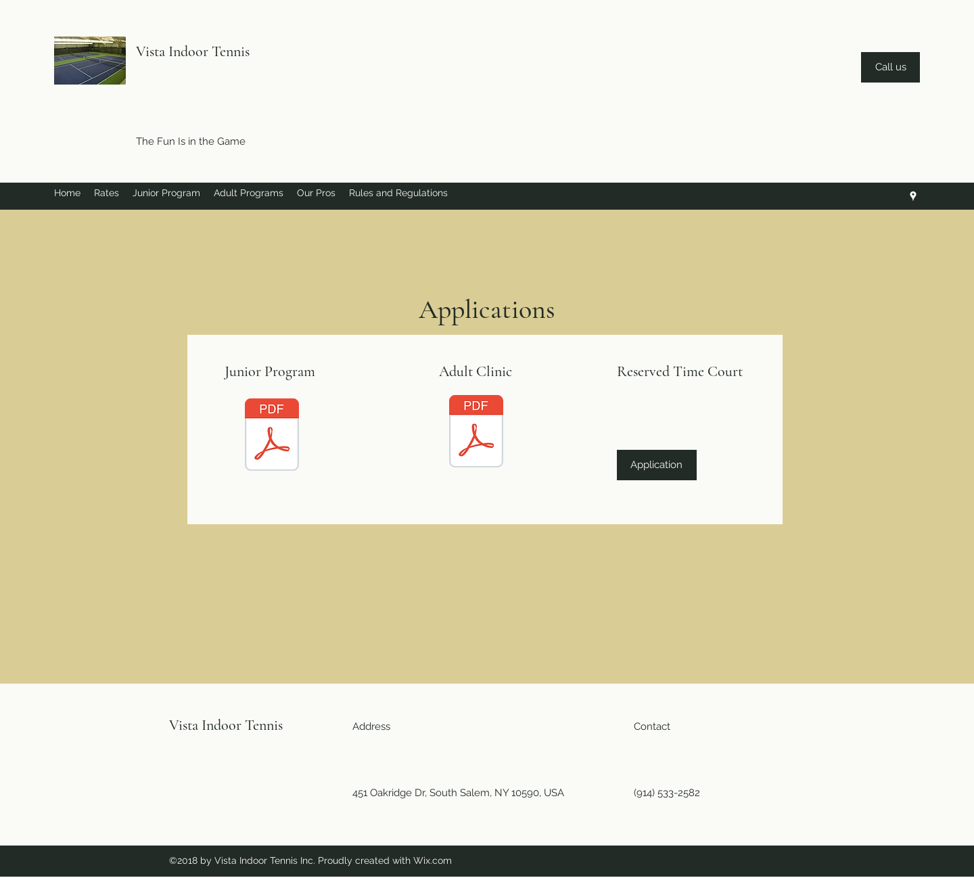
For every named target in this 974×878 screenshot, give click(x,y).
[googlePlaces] (913, 196)
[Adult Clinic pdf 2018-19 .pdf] (476, 433)
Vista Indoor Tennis (193, 51)
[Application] (657, 465)
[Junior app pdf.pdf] (271, 436)
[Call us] (890, 67)
